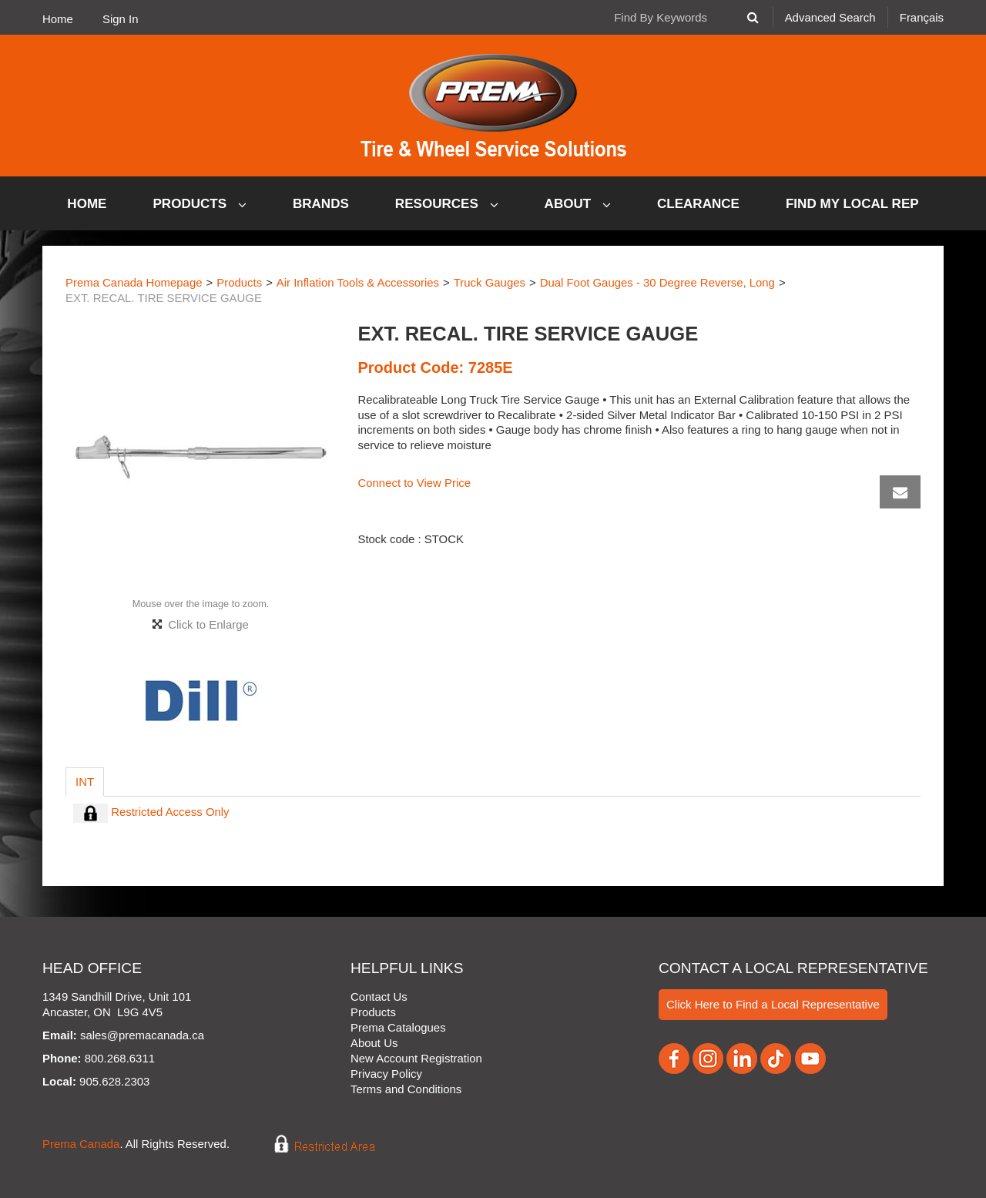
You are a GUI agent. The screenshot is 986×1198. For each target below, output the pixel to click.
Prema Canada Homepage (134, 282)
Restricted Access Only (151, 811)
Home (57, 18)
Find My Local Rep (852, 203)
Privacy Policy (386, 1073)
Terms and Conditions (405, 1089)
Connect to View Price (414, 482)
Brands (321, 203)
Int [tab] (84, 781)
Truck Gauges (489, 282)
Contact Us (378, 996)
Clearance (698, 203)
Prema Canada (80, 1144)
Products (199, 203)
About (578, 203)
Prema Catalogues (398, 1027)
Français (922, 17)
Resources (446, 203)
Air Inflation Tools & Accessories (358, 282)
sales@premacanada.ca (142, 1035)
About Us (373, 1042)
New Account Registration (416, 1058)
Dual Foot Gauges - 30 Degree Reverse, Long (657, 282)
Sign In (120, 18)
